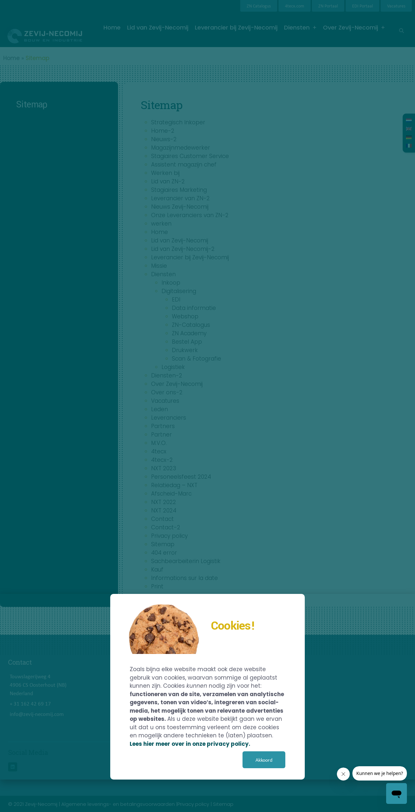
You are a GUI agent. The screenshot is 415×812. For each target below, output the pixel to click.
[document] (207, 406)
